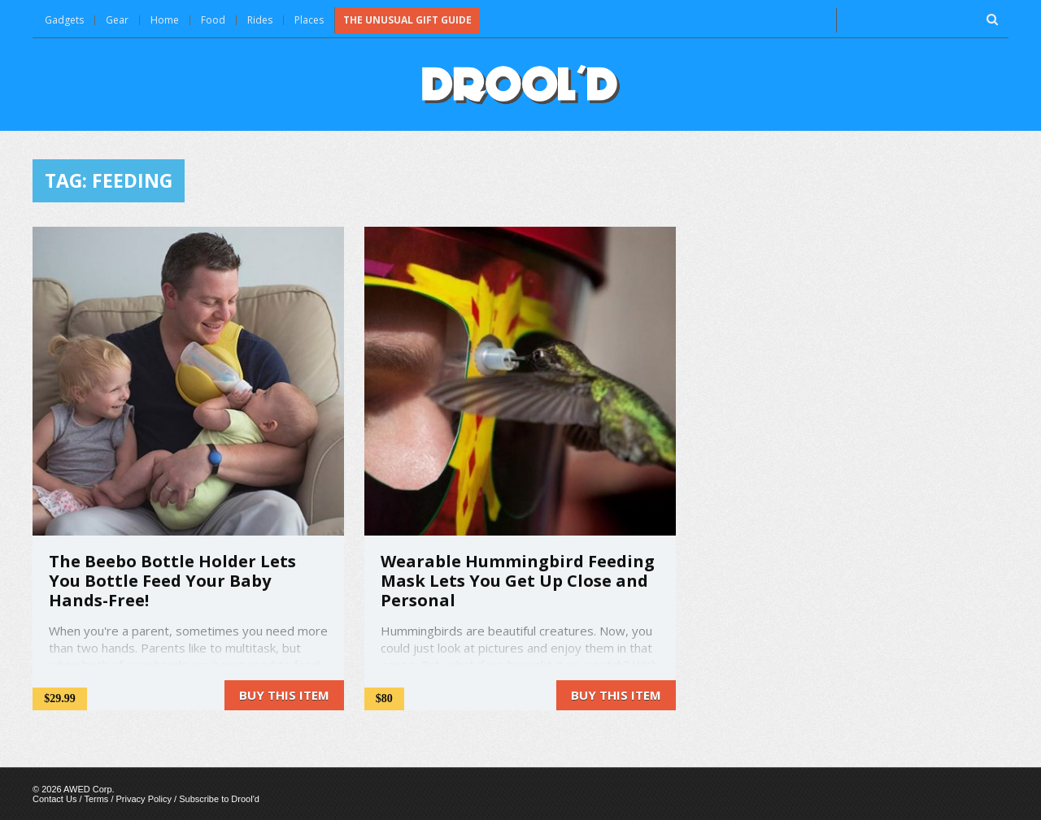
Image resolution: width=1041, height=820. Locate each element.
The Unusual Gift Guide (407, 20)
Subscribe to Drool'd (219, 799)
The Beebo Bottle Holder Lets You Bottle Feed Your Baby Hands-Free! (172, 580)
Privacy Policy (144, 799)
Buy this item (284, 695)
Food (213, 20)
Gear (117, 20)
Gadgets (64, 20)
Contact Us (54, 799)
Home (164, 20)
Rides (259, 20)
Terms (96, 799)
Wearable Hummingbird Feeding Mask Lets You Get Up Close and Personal (518, 580)
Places (309, 20)
